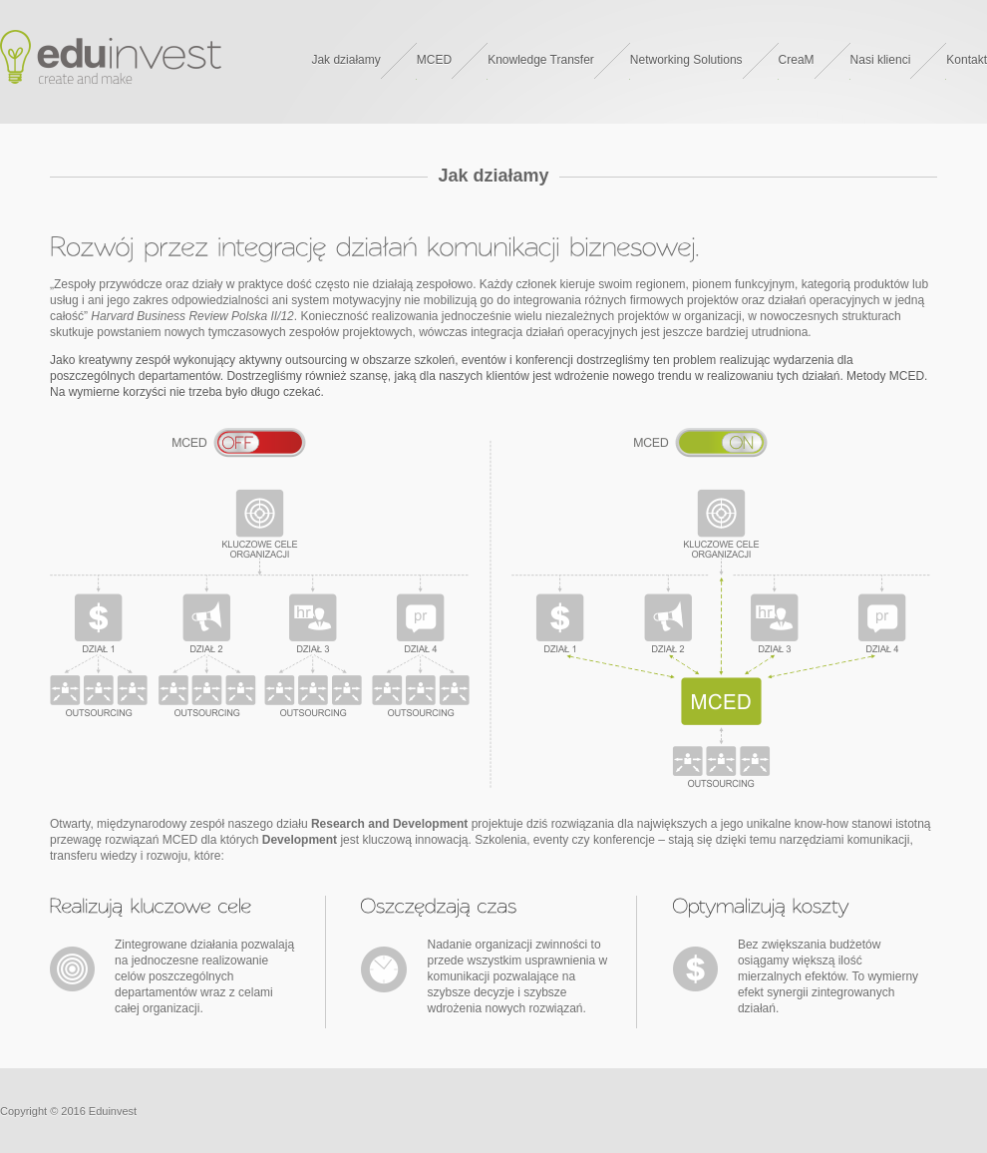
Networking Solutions (686, 60)
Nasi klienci (880, 60)
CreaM (797, 60)
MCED (434, 60)
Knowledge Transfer (541, 60)
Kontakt (966, 60)
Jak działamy (345, 60)
